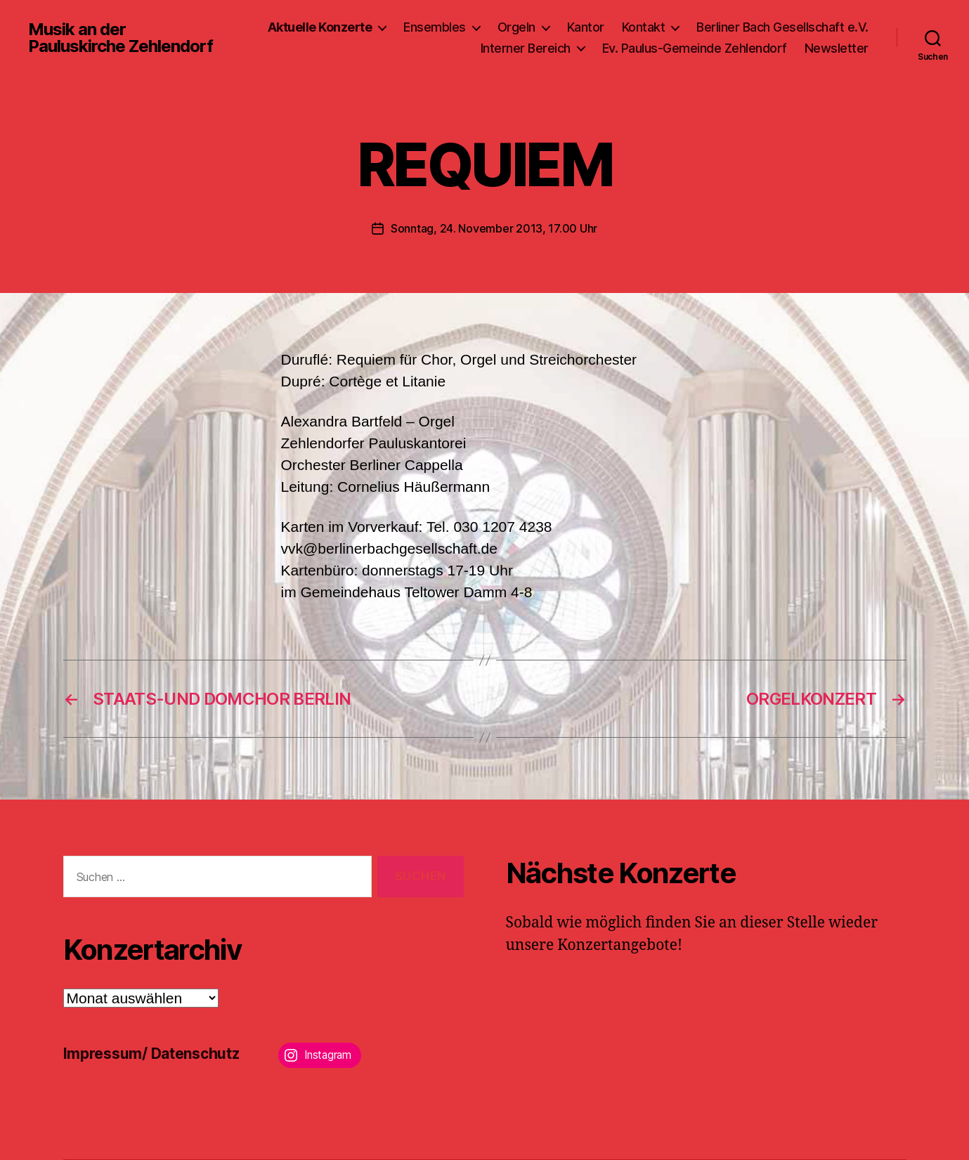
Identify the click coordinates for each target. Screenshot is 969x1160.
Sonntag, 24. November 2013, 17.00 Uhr (494, 228)
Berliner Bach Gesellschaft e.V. (782, 27)
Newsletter (837, 48)
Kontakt (643, 27)
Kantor (585, 27)
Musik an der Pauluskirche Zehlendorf (120, 38)
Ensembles (434, 27)
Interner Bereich (526, 48)
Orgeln (516, 27)
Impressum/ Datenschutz (151, 1053)
